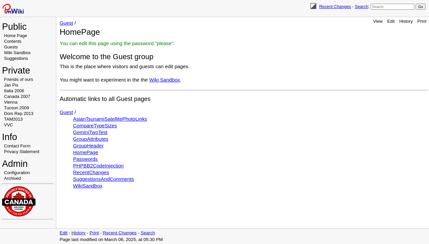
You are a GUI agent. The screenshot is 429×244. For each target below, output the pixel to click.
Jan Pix (11, 85)
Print (421, 21)
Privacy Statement (22, 151)
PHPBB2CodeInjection (98, 165)
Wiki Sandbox (17, 52)
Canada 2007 (17, 96)
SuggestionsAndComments (103, 179)
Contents (12, 41)
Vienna (10, 102)
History (406, 21)
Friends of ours (18, 79)
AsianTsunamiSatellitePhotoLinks (110, 119)
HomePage (85, 152)
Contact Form (17, 145)
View (378, 21)
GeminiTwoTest (90, 132)
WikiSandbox (88, 186)
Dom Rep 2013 (18, 113)
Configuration (17, 172)
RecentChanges (91, 172)
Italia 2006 (14, 90)
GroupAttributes (90, 139)
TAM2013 (13, 119)
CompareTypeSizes (95, 125)
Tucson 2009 (16, 107)
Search (361, 6)
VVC (8, 124)
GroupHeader (88, 145)
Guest (66, 23)
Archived (12, 178)
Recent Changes (335, 6)
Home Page (15, 35)
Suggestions (16, 58)
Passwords (85, 159)
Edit (390, 21)
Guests (11, 46)
